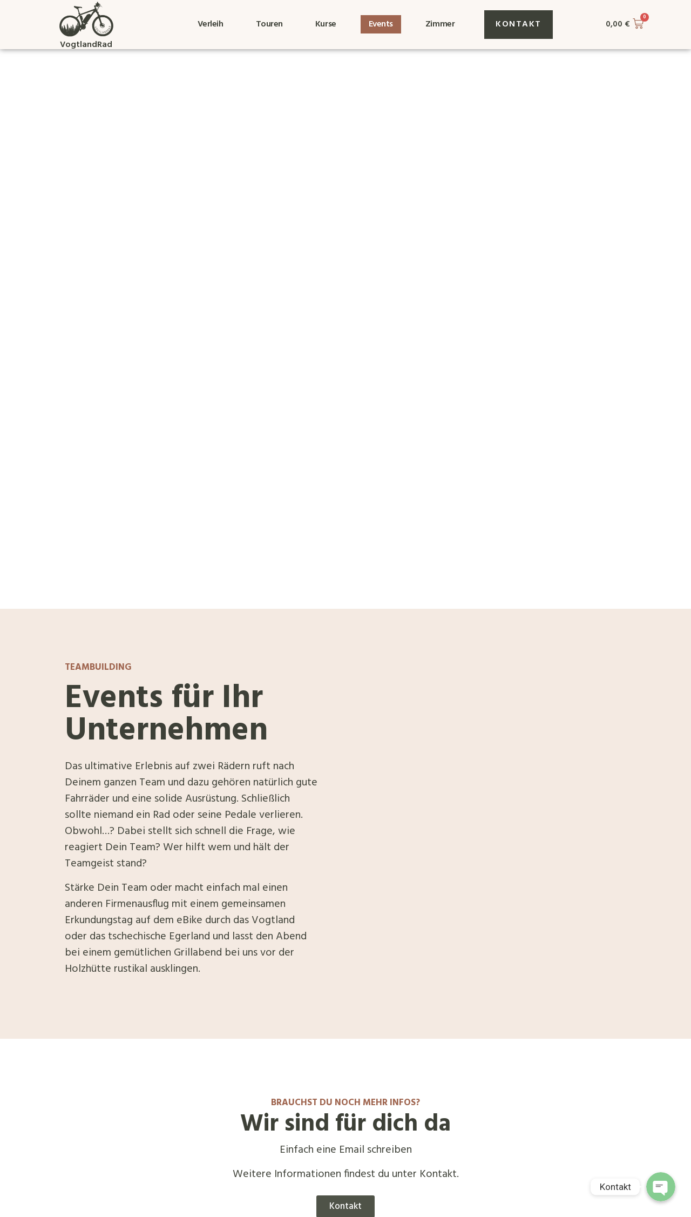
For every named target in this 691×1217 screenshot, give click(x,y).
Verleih (210, 24)
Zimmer (440, 24)
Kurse (325, 24)
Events (381, 24)
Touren (269, 24)
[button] (518, 24)
